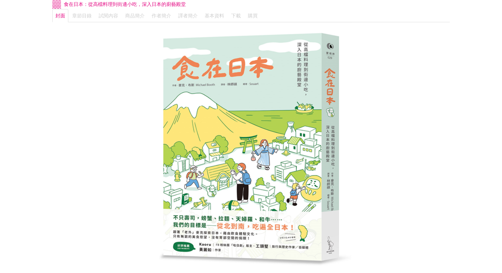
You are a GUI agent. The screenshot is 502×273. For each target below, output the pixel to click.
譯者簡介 (188, 15)
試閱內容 (108, 15)
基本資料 (214, 15)
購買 (253, 15)
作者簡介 (161, 15)
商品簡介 (135, 15)
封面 (60, 15)
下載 (236, 15)
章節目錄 (82, 15)
